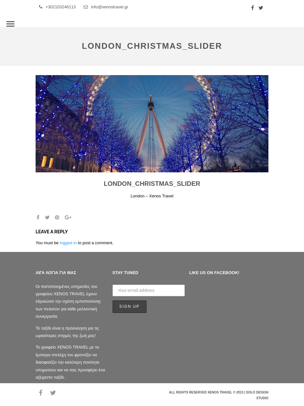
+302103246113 (57, 6)
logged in (68, 242)
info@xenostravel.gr (106, 6)
